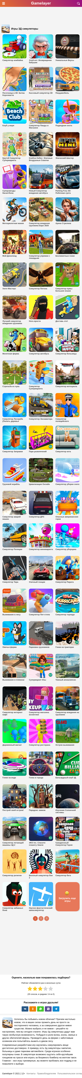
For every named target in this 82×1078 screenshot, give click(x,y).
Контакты (31, 1073)
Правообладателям (46, 1073)
